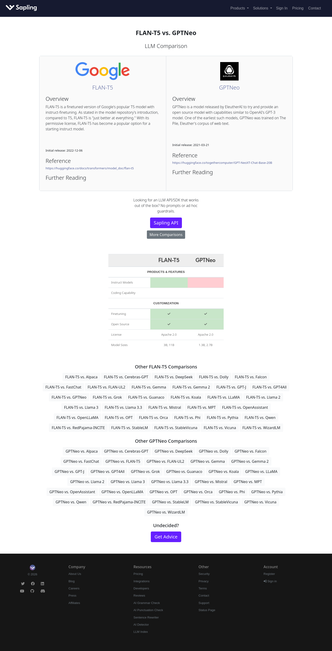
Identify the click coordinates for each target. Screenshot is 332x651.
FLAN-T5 (102, 87)
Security (204, 574)
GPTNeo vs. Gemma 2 (250, 461)
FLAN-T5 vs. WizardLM (261, 427)
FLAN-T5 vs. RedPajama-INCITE (78, 427)
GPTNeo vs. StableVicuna (216, 502)
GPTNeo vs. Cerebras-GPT (126, 451)
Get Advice (166, 537)
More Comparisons (166, 234)
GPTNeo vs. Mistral (211, 481)
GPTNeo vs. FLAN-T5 (122, 461)
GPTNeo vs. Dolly (213, 451)
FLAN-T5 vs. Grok (107, 397)
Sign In (282, 8)
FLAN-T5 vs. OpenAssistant (245, 407)
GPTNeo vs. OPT (164, 491)
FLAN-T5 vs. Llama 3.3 (123, 407)
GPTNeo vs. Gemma (207, 461)
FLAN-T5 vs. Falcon (251, 376)
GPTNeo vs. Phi (232, 491)
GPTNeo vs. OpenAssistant (72, 491)
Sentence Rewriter (146, 617)
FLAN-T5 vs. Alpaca (81, 376)
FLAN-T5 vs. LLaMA (223, 397)
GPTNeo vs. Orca (198, 491)
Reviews (139, 595)
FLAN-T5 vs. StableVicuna (175, 427)
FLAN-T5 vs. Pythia (222, 417)
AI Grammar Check (146, 603)
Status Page (207, 610)
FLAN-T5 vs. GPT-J (231, 387)
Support (204, 603)
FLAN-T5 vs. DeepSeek (173, 376)
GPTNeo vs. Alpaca (81, 451)
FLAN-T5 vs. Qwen (260, 417)
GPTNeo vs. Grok (145, 471)
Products (238, 8)
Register (269, 574)
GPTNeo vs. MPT (248, 481)
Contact (314, 8)
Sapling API (166, 223)
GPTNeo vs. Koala (224, 471)
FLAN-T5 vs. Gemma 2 (191, 387)
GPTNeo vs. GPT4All (108, 471)
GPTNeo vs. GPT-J (69, 471)
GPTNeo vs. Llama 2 (87, 481)
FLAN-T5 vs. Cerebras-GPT (126, 376)
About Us (74, 574)
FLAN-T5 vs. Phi (187, 417)
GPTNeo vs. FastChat (81, 461)
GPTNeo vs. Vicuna (260, 502)
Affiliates (74, 603)
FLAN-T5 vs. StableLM (129, 427)
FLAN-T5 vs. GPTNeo (69, 397)
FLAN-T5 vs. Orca (153, 417)
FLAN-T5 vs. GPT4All (269, 387)
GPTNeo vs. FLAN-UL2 (165, 461)
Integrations (141, 581)
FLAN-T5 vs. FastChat (63, 387)
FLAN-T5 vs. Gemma (149, 387)
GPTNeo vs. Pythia (267, 491)
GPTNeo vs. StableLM (170, 502)
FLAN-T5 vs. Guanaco (146, 397)
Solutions (261, 8)
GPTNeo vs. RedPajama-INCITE (119, 502)
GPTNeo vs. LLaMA (261, 471)
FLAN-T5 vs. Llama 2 (263, 397)
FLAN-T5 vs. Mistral (164, 407)
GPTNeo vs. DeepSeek (174, 451)
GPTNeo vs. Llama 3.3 (170, 481)
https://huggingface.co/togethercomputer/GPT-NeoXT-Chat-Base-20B (222, 163)
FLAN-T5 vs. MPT (201, 407)
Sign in (270, 581)
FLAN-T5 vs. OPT (119, 417)
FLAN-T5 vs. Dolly (213, 376)
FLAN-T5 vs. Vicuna (220, 427)
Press (72, 595)
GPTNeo (229, 87)
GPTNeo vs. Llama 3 (128, 481)
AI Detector (141, 624)
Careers (73, 588)
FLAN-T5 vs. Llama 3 (81, 407)
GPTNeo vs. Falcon (250, 451)
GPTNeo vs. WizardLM (166, 512)
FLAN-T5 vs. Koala (186, 397)
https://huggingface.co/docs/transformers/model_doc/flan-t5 (90, 168)
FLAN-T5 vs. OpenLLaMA (77, 417)
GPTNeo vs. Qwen (71, 502)
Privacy (204, 581)
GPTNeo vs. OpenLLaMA (122, 491)
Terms (203, 588)
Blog (71, 581)
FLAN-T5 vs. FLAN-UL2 (106, 387)
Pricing (298, 8)
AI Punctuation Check (148, 610)
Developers (141, 588)
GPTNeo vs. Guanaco (184, 471)
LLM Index (140, 631)
